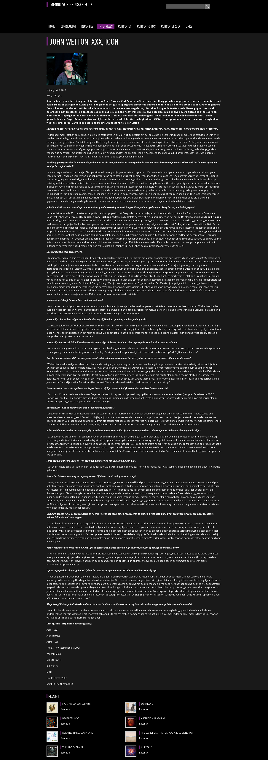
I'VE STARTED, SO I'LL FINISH (76, 703)
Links (189, 26)
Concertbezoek (170, 26)
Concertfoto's (146, 26)
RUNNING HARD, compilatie (77, 732)
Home (51, 26)
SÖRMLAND (147, 703)
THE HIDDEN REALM (72, 747)
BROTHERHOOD (70, 718)
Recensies (87, 26)
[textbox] (185, 6)
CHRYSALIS (146, 747)
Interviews (106, 26)
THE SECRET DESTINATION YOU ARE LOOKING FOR (167, 732)
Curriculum (68, 26)
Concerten (125, 26)
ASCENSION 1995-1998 (153, 718)
